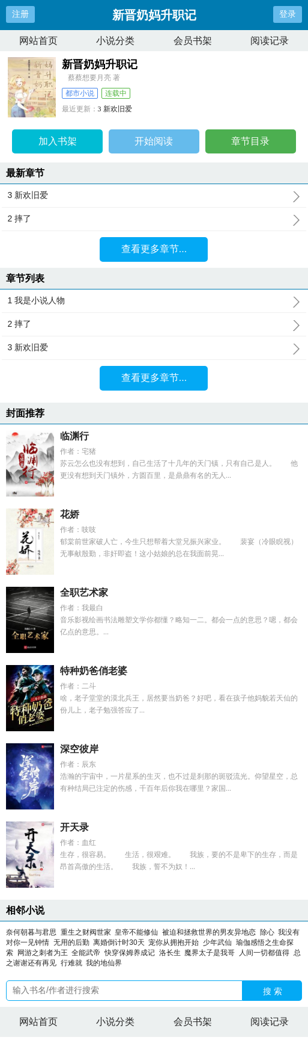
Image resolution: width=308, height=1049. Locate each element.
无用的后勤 (71, 942)
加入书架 (57, 141)
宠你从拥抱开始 (173, 942)
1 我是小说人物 (154, 301)
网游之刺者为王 (42, 952)
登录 (287, 14)
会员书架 (193, 41)
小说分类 (115, 41)
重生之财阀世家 (86, 932)
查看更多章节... (154, 249)
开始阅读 (153, 141)
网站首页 (38, 41)
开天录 (74, 827)
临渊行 (74, 436)
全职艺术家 (84, 592)
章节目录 (250, 141)
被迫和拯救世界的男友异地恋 (209, 932)
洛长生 (170, 952)
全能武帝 (85, 952)
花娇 (69, 514)
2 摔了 (154, 219)
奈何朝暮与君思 (31, 932)
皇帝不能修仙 (136, 932)
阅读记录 (269, 41)
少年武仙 (217, 942)
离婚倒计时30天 (118, 942)
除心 (267, 932)
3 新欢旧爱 (115, 109)
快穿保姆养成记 (129, 952)
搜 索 (272, 991)
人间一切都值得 (264, 952)
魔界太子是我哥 (209, 952)
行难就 (71, 963)
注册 (20, 14)
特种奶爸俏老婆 (93, 671)
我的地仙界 (104, 963)
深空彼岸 (79, 749)
